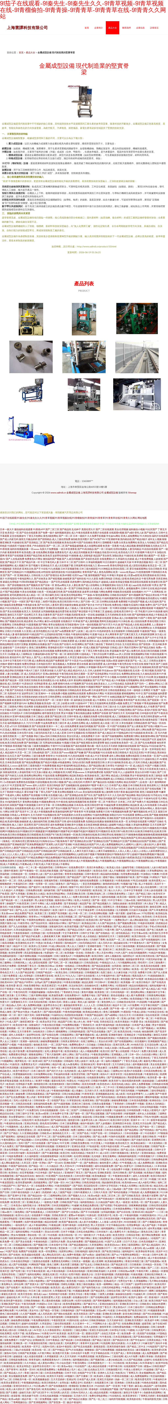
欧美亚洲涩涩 (49, 985)
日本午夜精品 (53, 1340)
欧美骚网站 (131, 768)
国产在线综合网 (50, 1034)
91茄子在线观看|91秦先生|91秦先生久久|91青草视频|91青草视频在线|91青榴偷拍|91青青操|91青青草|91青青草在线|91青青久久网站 (68, 517)
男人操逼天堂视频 (44, 900)
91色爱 (31, 749)
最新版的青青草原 (135, 959)
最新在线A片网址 (86, 657)
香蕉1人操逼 (69, 1001)
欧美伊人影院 (114, 627)
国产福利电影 (102, 647)
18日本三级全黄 (126, 788)
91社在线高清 (12, 608)
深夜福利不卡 (87, 1267)
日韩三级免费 (158, 1326)
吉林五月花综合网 (130, 988)
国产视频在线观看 (157, 1038)
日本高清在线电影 (76, 1271)
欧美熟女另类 (7, 1093)
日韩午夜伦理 (92, 873)
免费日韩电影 (106, 578)
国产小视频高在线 (152, 1221)
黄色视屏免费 (72, 1097)
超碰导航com (134, 913)
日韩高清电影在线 (91, 1182)
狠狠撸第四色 (111, 821)
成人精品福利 (31, 1057)
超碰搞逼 (18, 1356)
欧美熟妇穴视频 (51, 719)
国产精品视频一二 (45, 979)
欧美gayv (131, 572)
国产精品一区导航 (50, 1310)
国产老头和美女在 (92, 877)
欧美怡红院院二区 (120, 568)
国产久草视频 (18, 893)
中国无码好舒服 (154, 959)
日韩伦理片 (21, 749)
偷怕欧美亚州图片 (80, 539)
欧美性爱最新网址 (72, 1303)
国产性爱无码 (34, 949)
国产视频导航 (98, 1359)
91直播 (93, 634)
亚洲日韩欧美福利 (96, 1271)
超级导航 (147, 1323)
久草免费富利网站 (139, 1277)
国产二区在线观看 (105, 529)
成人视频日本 (21, 565)
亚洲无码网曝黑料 (40, 1077)
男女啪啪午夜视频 (83, 618)
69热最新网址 (64, 762)
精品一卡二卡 (26, 867)
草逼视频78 (115, 650)
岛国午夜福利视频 (33, 1221)
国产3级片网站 (83, 1238)
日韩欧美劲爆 (134, 1067)
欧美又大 (26, 611)
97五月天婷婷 (29, 667)
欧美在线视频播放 (121, 759)
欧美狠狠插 (61, 690)
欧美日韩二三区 (79, 1126)
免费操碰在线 (141, 1317)
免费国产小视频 (8, 1044)
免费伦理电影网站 (98, 1395)
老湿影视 (16, 1395)
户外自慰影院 (39, 545)
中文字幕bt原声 (8, 709)
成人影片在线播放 (88, 1221)
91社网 (149, 677)
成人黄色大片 (27, 1126)
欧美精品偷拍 (138, 1143)
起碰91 (147, 1359)
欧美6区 (10, 1084)
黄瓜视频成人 (60, 663)
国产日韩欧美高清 (131, 1195)
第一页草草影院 (153, 749)
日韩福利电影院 (77, 1031)
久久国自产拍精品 (23, 627)
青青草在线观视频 (74, 873)
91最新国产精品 (148, 631)
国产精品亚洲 (64, 677)
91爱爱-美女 (137, 1021)
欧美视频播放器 (41, 1379)
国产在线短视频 (153, 788)
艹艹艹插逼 (119, 667)
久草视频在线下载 (62, 1290)
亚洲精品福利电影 (125, 1087)
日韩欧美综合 (104, 1044)
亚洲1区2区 (138, 1212)
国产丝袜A (52, 1143)
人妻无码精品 (134, 549)
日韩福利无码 (28, 778)
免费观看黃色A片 (51, 1359)
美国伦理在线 (8, 1274)
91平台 (25, 1297)
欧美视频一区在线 (74, 952)
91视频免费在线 (47, 801)
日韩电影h (58, 1097)
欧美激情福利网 (61, 811)
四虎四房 (40, 778)
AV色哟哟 (122, 677)
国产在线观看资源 (72, 591)
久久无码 (116, 795)
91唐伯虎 (91, 1215)
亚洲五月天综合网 (142, 1123)
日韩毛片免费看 (8, 965)
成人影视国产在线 (92, 637)
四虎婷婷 (47, 1192)
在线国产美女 (58, 1100)
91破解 (75, 1205)
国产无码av (138, 709)
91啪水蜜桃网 (36, 798)
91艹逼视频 (83, 1169)
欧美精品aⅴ (134, 1231)
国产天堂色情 (144, 896)
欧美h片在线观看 (133, 1070)
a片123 (13, 726)
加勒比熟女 (118, 555)
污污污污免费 (33, 723)
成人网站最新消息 (139, 919)
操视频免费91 (133, 588)
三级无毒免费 (38, 755)
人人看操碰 (157, 624)
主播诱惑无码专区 (61, 818)
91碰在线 (129, 555)
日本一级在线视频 (89, 624)
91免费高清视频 (86, 1356)
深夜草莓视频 (43, 1015)
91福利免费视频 (101, 814)
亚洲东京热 (27, 568)
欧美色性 (147, 916)
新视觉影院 (100, 1346)
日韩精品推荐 (140, 723)
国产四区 (77, 1185)
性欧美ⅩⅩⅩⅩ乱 (110, 552)
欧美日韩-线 (146, 1185)
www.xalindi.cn (58, 492)
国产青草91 (12, 1369)
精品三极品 (103, 1070)
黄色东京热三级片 (150, 1231)
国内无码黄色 (118, 1343)
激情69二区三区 (131, 965)
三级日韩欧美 (23, 709)
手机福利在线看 (62, 1074)
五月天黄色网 (97, 1107)
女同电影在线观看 (137, 821)
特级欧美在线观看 (122, 591)
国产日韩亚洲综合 (101, 768)
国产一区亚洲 (113, 1385)
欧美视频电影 (77, 818)
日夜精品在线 (143, 867)
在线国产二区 (158, 1238)
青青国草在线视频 (45, 1146)
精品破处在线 (121, 942)
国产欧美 (48, 627)
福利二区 (162, 1182)
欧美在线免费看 (124, 637)
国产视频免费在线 (127, 923)
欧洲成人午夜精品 (155, 614)
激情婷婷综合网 (111, 883)
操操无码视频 (86, 726)
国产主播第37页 (46, 768)
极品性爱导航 (62, 611)
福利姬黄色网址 (99, 627)
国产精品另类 (132, 808)
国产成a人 (70, 1169)
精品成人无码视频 (120, 775)
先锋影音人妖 (36, 873)
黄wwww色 (103, 565)
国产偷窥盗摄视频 (74, 545)
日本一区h (134, 1054)
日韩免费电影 (19, 624)
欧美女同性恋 (24, 1366)
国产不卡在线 (41, 568)
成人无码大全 (105, 942)
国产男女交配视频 (95, 1113)
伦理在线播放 (120, 549)
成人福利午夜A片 (87, 1070)
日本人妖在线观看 (153, 890)
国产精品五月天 (134, 667)
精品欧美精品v (76, 775)
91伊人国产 (121, 952)
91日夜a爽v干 (40, 1385)
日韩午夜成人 (28, 1336)
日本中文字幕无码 (12, 660)
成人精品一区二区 (35, 595)
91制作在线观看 (117, 1136)
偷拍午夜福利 (87, 1123)
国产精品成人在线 (130, 624)
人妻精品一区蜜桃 (159, 1271)
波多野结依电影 (60, 555)
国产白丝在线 (124, 1212)
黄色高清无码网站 (49, 1123)
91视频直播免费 (114, 1116)
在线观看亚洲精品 (125, 640)
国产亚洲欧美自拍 (85, 1028)
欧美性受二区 (18, 1202)
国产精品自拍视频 (157, 1087)
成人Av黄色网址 (71, 1064)
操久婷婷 (12, 640)
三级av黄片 (5, 1212)
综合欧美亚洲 (61, 1107)
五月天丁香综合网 (69, 1218)
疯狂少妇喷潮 (112, 742)
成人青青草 (104, 998)
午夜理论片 (111, 801)
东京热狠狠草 (118, 631)
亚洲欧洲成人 (24, 575)
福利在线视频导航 (77, 801)
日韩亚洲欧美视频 (48, 1218)
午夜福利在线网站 (80, 634)
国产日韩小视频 (138, 1267)
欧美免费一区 (7, 1241)
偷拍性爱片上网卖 (109, 1162)
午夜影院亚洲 (58, 1320)
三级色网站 (19, 1212)
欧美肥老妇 (58, 749)
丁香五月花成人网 (132, 1061)
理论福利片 (45, 910)
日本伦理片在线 (25, 732)
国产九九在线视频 (18, 926)
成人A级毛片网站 (147, 1182)
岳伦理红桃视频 (82, 1156)
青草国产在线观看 (33, 1159)
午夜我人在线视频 (131, 1287)
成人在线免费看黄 (69, 726)
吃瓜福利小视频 (137, 604)
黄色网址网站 (138, 992)
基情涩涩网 (73, 654)
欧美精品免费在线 (89, 1205)
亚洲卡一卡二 (53, 726)
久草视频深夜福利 (92, 739)
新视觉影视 (134, 657)
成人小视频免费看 (89, 1051)
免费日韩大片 (49, 939)
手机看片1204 (145, 611)
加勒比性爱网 (159, 1303)
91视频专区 (75, 1179)
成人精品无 (138, 765)
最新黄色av (15, 788)
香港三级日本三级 (33, 1372)
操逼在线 (87, 1116)
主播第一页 (79, 650)
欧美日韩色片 (143, 982)
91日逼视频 (64, 746)
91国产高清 (11, 1251)
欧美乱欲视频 (50, 657)
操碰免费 (20, 1093)
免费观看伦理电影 (18, 1054)
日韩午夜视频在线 (119, 1152)
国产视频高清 (33, 585)
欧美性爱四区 (136, 903)
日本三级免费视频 (69, 1123)
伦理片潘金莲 (112, 979)
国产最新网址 (8, 1136)
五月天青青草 (24, 1031)
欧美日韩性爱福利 (150, 716)
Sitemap (132, 492)
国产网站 (43, 624)
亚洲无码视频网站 (80, 1047)
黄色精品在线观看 (145, 946)
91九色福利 (63, 729)
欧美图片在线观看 (99, 532)
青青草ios (34, 916)
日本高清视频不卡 (148, 1241)
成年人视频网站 (30, 1087)
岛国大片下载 (157, 919)
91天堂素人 (97, 1143)
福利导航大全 (30, 1205)
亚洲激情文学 (63, 1146)
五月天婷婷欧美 (113, 614)
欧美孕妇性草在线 (145, 1251)
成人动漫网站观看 (93, 545)
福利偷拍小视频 (137, 529)
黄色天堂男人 (119, 588)
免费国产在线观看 (28, 1251)
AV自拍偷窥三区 (132, 1221)
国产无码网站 (24, 755)
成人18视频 (54, 772)
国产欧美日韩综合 (111, 1251)
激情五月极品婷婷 (28, 539)
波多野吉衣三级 (30, 693)
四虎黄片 (88, 1382)
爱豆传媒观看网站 (138, 568)
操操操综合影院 (124, 1294)
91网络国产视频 (37, 1264)
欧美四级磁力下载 (139, 998)
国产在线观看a (153, 1261)
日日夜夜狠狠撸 (138, 1038)
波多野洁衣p (134, 916)
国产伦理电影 (77, 1139)
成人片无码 (134, 762)
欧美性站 (13, 1172)
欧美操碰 (89, 775)
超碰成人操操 (108, 581)
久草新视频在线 (59, 686)
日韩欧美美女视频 (130, 719)
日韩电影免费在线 (18, 1359)
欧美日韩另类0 (65, 601)
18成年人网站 (50, 618)
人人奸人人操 (97, 1018)
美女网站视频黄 (65, 791)
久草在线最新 (126, 723)
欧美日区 (105, 1051)
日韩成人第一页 (63, 588)
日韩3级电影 (81, 1251)
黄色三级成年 (78, 677)
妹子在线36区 (160, 1323)
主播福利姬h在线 (41, 654)
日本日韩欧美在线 (137, 785)
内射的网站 (45, 1064)
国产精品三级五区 (101, 1340)
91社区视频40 (122, 1139)
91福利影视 (66, 919)
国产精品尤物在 (147, 647)
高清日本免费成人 (96, 867)
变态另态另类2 (136, 752)
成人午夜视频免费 (43, 811)
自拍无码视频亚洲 (9, 1090)
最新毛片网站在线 (153, 1061)
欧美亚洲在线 (143, 1057)
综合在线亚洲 (152, 1015)
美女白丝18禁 (142, 772)
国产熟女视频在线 (123, 670)
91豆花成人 (6, 729)
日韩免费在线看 (34, 890)
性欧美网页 (5, 1333)
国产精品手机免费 (30, 936)
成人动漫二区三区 (109, 723)
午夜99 (54, 746)
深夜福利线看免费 (42, 1103)
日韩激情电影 (68, 1310)
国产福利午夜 (43, 1067)
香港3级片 (154, 1297)
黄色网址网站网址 (33, 775)
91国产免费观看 (24, 969)
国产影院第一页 (147, 644)
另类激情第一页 (126, 1057)
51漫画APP (81, 703)
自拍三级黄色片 (57, 883)
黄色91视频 (87, 992)
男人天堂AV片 (67, 1166)
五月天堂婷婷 (58, 1379)
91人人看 (163, 1215)
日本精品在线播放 (73, 768)
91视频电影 (6, 568)
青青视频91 (98, 988)
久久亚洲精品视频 (29, 1133)
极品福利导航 (132, 791)
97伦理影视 (148, 913)
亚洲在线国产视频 (47, 1047)
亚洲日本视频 (66, 637)
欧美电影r (141, 1087)
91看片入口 (103, 785)
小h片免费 (49, 598)
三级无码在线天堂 (42, 732)
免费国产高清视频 (31, 795)
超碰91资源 (124, 660)
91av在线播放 (86, 660)
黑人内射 (31, 1097)
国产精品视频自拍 (78, 1244)
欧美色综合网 (69, 542)
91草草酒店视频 (140, 562)
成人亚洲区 (80, 640)
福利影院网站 (16, 588)
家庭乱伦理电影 (11, 581)
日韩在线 (36, 575)
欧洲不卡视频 (43, 1080)
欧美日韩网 (66, 1156)
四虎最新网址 (40, 1182)
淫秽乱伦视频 (68, 1284)
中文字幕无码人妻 (50, 562)
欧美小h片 (55, 906)
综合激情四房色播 (133, 1074)
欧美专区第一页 (12, 896)
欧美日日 (155, 998)
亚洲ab (115, 618)
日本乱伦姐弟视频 (49, 1395)
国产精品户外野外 (24, 982)
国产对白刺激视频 (152, 1313)
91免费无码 (32, 1110)
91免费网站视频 (70, 1024)
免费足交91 (76, 1382)
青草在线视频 (134, 1353)
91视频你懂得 (24, 640)
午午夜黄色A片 (137, 942)
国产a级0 (129, 532)
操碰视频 (100, 614)
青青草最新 (66, 969)
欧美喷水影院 (126, 598)
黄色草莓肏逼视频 (9, 1080)
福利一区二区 (60, 1399)
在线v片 (72, 910)
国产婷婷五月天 (117, 713)
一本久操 (145, 1254)
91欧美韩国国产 (63, 1185)
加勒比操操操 (120, 903)
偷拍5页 (40, 1175)
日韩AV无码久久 (79, 1392)
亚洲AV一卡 (44, 693)
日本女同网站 (42, 1139)
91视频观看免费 (156, 1310)
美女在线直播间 (158, 1064)
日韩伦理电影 (72, 1257)
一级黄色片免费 (50, 1202)
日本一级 (100, 736)
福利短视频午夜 (157, 985)
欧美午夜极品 (95, 552)
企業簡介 (98, 27)
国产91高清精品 (85, 549)
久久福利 (121, 706)
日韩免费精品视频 (64, 805)
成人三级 (82, 1369)
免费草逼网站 (97, 959)
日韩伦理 (152, 1294)
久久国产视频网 (28, 1313)
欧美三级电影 (156, 775)
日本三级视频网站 (58, 988)
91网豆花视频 (120, 608)
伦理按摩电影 (133, 1225)
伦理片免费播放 (104, 926)
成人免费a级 (15, 959)
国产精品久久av (24, 1169)
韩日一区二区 (155, 562)
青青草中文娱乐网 (89, 1343)
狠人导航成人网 (119, 1179)
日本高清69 (6, 929)
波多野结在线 (34, 1034)
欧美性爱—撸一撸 (92, 949)
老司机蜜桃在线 (18, 595)
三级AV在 (91, 1139)
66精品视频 (116, 696)
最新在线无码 (58, 1080)
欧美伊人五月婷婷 (38, 946)
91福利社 (107, 1317)
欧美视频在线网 (70, 1267)
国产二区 (111, 1031)
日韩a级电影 (38, 752)
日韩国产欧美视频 (27, 1353)
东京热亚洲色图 (91, 824)
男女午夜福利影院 (139, 775)
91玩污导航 (6, 1280)
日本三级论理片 (136, 1307)
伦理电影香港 (41, 683)
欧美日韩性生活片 (95, 729)
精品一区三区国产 (124, 1284)
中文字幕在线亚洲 (36, 1271)
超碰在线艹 (8, 647)
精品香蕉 (28, 621)
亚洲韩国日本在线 (122, 1123)
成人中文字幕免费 (99, 755)
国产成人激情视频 (90, 621)
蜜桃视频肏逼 (34, 1028)
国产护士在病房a (71, 1212)
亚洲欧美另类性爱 (49, 1057)
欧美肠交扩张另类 (12, 650)
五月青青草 (153, 1169)
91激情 (23, 818)
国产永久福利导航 (53, 873)
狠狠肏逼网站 (36, 1054)
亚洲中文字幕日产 (15, 1110)
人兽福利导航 (24, 772)
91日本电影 (41, 1172)
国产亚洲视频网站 (38, 1402)
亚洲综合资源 (79, 1146)
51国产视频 (44, 998)
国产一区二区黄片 (54, 700)
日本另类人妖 (43, 1090)
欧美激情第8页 (57, 1084)
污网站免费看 (105, 591)
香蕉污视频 (90, 1294)
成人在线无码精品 (124, 1159)
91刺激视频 (30, 805)
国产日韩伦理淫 (42, 824)
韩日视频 (149, 670)
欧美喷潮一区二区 (96, 801)
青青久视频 (44, 686)
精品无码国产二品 (133, 782)
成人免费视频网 (150, 1353)
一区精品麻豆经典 (53, 591)
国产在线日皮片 (135, 798)
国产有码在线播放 (118, 1192)
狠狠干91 (74, 887)
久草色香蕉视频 (93, 1317)
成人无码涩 (7, 1326)
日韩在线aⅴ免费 (126, 1271)
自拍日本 (46, 1290)
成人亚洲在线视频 (38, 1238)
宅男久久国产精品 (12, 739)
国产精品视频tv (25, 1139)
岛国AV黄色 (82, 939)
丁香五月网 (91, 650)
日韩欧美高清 (104, 1005)
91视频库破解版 (37, 992)
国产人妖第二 (78, 631)
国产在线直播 (39, 726)
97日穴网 (26, 660)
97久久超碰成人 (141, 1238)
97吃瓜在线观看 (139, 880)
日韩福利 (68, 1061)
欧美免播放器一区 (101, 1175)
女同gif (38, 982)
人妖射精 (158, 558)
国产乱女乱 (86, 1264)
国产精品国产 (74, 877)
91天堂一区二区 (23, 752)
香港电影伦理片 (56, 647)
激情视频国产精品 (97, 575)
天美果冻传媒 (47, 670)
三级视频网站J (83, 788)
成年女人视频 (155, 539)
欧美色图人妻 (28, 552)
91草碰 (76, 621)
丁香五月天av (111, 788)
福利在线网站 (23, 1231)
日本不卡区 (70, 1372)
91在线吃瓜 (115, 1395)
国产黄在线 (51, 1248)
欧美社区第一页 (103, 759)
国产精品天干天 (13, 562)
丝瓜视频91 (141, 1041)
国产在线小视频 (152, 726)
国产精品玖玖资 (121, 1340)
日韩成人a (15, 814)
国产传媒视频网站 (114, 736)
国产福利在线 (79, 578)
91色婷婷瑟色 (104, 631)
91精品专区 (84, 1080)
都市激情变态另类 (51, 713)
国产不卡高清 (72, 660)
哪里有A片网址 (20, 729)
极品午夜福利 (74, 1402)
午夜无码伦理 (20, 992)
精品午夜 (57, 1064)
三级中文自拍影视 (85, 975)
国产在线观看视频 (50, 1284)
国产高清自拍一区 (135, 749)
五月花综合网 (152, 1044)
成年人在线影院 (95, 929)
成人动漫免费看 (54, 903)
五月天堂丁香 (43, 788)
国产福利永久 (151, 532)
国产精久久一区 (26, 1185)
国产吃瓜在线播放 (96, 1031)
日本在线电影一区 (120, 992)
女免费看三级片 (117, 1067)
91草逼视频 (89, 811)
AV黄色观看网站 (101, 595)
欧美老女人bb (91, 608)
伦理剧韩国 (137, 1047)
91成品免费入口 (86, 1087)
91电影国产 (153, 1346)
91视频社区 (79, 919)
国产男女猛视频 (92, 752)
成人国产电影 (149, 1225)
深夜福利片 (35, 1024)
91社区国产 (151, 529)
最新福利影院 (43, 739)
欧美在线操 (132, 1362)
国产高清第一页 (102, 726)
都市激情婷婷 (22, 634)
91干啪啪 (32, 818)
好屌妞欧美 (38, 1340)
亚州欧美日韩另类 (31, 1038)
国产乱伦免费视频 (15, 1097)
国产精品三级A (144, 893)
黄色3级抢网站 (50, 535)
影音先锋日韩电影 (132, 1313)
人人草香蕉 (25, 608)
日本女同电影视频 (149, 1107)
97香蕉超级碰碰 (150, 703)
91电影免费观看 (14, 1156)
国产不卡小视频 (108, 677)
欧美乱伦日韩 (80, 1389)
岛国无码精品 (78, 1152)
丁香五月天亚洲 (145, 768)
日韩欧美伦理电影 (79, 1107)
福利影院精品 (87, 1202)
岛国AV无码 (48, 1346)
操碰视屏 (67, 578)
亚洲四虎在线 (138, 1169)
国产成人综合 (128, 1149)
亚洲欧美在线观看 (55, 608)
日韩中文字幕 (87, 933)
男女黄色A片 (120, 1307)
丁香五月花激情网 (96, 703)
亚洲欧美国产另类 (116, 818)
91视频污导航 (69, 742)
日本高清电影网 (65, 618)
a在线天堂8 (116, 1221)
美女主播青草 (45, 614)
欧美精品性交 (134, 578)
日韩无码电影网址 (111, 1287)
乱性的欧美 (71, 1070)
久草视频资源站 (108, 585)
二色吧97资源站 (49, 601)
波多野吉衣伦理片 (144, 1284)
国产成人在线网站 (90, 585)
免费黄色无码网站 (60, 1261)
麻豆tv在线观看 (52, 621)
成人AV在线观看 (148, 805)
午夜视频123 (37, 709)
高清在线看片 (34, 1152)
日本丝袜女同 (139, 1228)
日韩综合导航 (133, 1235)
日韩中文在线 (148, 588)
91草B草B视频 (26, 581)
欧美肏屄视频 (72, 926)
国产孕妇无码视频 (103, 798)
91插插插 (138, 732)
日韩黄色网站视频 (156, 995)
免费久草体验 (146, 1356)
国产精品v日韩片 (76, 929)
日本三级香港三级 (69, 1057)
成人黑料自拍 (106, 709)
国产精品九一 (74, 883)
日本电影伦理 (146, 713)
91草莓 (44, 795)
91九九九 (70, 975)
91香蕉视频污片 (146, 1156)
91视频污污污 (138, 759)
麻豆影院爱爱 (96, 663)
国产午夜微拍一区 (29, 870)
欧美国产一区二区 (116, 939)
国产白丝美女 (83, 1054)
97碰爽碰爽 (142, 1090)
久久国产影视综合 (50, 575)
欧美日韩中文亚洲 (119, 1120)
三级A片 (87, 768)
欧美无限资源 (107, 1090)
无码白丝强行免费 (81, 762)
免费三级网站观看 (18, 1317)
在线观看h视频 (116, 532)
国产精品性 (65, 529)
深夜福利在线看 (144, 1149)
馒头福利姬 (55, 1238)
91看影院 (126, 1011)
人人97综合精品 (116, 683)
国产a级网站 (111, 1015)
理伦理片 (142, 962)
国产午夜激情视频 (85, 1310)
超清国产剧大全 (87, 604)
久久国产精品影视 (25, 972)
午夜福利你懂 (128, 1218)
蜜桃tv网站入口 (157, 683)
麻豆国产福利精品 (18, 887)
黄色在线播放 (118, 995)
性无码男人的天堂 (60, 1392)
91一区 (128, 765)
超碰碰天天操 (124, 562)
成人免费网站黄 (146, 1162)
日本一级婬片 (80, 535)
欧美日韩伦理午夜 (94, 805)
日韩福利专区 (131, 778)
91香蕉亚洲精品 (32, 690)
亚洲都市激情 (94, 946)
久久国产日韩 (143, 1330)
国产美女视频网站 (149, 686)
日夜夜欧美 (139, 637)
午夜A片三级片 (31, 670)
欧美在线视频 (47, 650)
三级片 (131, 893)
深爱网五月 (109, 906)
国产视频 (153, 814)
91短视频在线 (49, 814)
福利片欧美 (95, 1251)
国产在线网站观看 (100, 1297)
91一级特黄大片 (87, 1235)
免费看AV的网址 (44, 1107)
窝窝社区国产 (93, 1333)
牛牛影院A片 (16, 713)
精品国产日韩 (65, 1021)
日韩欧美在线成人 (144, 1166)
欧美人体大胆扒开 (15, 1389)
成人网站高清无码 (51, 1254)
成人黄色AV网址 (46, 1362)
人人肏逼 (104, 1221)
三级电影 (160, 1126)
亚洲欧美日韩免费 (112, 1313)
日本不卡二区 (66, 562)
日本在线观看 (34, 1228)
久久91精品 (30, 1362)
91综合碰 (154, 746)
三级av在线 (130, 900)
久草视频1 (19, 890)
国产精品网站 (132, 1129)
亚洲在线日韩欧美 (153, 1274)
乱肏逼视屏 (27, 900)
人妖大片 (4, 785)
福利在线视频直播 (19, 549)
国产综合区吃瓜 (39, 923)
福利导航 (67, 667)
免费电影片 (54, 640)
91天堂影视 (15, 785)
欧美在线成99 (42, 1120)
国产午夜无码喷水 (110, 1149)
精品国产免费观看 (55, 660)
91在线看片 (151, 1133)
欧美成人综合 (114, 867)
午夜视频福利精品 (30, 1382)
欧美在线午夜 (20, 1024)
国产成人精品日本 (106, 732)
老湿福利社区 (27, 1067)
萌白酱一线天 (94, 746)
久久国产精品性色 (106, 923)
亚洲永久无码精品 (155, 1103)
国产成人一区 (133, 1028)
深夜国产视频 (16, 805)
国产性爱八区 (121, 1277)
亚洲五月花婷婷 (105, 1379)
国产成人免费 (100, 1136)
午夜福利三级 (124, 1257)
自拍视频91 (138, 591)
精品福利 (9, 752)
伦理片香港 (119, 791)
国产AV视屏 (137, 979)
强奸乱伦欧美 (56, 1343)
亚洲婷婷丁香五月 (73, 1172)
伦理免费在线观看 (130, 873)
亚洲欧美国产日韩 (57, 821)
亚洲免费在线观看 (10, 936)
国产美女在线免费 (102, 749)
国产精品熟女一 (43, 581)
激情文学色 (31, 768)
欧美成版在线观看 (31, 1254)
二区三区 (162, 887)
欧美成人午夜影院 (53, 942)
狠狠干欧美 (149, 663)
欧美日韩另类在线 (145, 956)
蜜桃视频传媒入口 (65, 979)
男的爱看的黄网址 (136, 1077)
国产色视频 (27, 736)
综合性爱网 (27, 906)
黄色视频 (125, 979)
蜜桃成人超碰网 (108, 824)
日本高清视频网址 (61, 1205)
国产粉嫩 (78, 752)
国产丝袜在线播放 (25, 979)
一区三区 (97, 1218)
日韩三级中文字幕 (25, 1113)
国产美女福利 (152, 1202)
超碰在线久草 (13, 1297)
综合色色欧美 (66, 1175)
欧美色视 (71, 1280)
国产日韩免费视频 (105, 1349)
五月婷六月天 (92, 1090)
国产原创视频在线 (16, 585)
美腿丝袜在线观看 (127, 746)
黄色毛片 (135, 1152)
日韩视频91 (74, 1336)
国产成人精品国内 (151, 1244)
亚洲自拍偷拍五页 (108, 1303)
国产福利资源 (113, 988)
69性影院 (46, 572)
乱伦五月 (12, 755)
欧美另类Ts (115, 1080)
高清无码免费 (89, 1084)
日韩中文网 (157, 1254)
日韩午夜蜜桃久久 (82, 1192)
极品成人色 (93, 709)
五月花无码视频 (115, 700)
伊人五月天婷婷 (68, 1356)
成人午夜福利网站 (38, 1225)
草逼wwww (78, 772)
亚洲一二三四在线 (43, 929)
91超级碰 (149, 1369)
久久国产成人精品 (63, 670)
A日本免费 (14, 1336)
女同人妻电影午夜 (53, 1051)
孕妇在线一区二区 (36, 1235)
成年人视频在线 (113, 956)
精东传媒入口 (90, 565)
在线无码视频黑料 (137, 952)
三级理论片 (7, 1189)
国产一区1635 (55, 1162)
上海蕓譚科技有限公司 (27, 27)
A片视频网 (75, 683)
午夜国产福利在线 (18, 1166)
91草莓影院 (11, 578)
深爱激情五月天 (19, 1001)
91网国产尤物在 (155, 821)
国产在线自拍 (68, 1028)
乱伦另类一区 (113, 1018)
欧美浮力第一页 (76, 1333)
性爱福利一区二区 (53, 952)
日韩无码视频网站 (32, 713)
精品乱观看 (88, 982)
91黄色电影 (70, 647)
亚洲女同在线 (31, 1123)
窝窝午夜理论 (76, 739)
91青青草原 (88, 1093)
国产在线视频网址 (124, 1041)
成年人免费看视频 (141, 1084)
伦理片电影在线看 (110, 1146)
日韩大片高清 (101, 1192)
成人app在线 (134, 585)
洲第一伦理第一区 (38, 883)
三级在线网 (117, 1356)
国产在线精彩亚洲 (138, 906)
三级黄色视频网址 (41, 746)
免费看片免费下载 (15, 919)
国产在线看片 (13, 1287)
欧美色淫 (47, 555)
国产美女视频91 (90, 1179)
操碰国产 (11, 903)
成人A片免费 (131, 1356)
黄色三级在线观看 (9, 1313)
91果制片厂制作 (158, 877)
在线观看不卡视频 (41, 1215)
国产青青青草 (76, 811)
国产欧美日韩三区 (137, 1310)
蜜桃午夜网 (84, 706)
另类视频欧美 (24, 726)
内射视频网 (130, 1113)
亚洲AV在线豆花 (54, 778)
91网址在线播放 (28, 998)
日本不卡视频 (68, 1231)
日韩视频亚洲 (92, 972)
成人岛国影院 (93, 723)
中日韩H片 (100, 982)
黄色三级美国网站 (131, 1244)
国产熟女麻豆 (101, 1067)
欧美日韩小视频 (55, 782)
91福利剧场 (133, 608)
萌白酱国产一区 (152, 555)
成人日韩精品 (117, 778)
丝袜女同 (42, 696)
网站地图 (142, 517)
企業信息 (140, 27)
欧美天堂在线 (25, 1294)
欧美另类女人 (27, 1080)
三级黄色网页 (123, 936)
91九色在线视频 (8, 732)
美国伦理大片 (88, 529)
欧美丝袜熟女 (72, 1051)
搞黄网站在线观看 (77, 693)
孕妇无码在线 (143, 795)
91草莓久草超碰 (115, 575)
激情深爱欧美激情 (76, 686)
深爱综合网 (68, 1300)
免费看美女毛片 (29, 1064)
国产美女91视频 (59, 808)
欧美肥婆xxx (133, 939)
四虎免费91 (76, 581)
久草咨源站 (45, 1323)
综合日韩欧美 (155, 568)
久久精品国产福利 (105, 1202)
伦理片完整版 (21, 644)
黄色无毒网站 (110, 1156)
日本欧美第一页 (148, 755)
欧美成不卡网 (152, 1320)
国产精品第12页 (58, 716)
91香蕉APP (39, 529)
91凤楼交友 (122, 1038)
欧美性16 (91, 640)
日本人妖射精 (94, 670)
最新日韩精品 (95, 598)
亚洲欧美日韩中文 (129, 1303)
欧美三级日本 (60, 723)
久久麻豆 (36, 1192)
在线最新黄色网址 (96, 1077)
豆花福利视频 (97, 719)
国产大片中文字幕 (154, 637)
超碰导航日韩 (103, 1254)
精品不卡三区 (20, 946)
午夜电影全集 (30, 604)
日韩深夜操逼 (76, 972)
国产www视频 (66, 752)
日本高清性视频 (111, 1218)
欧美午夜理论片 (21, 1070)
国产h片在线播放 (75, 1349)
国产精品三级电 (24, 1267)
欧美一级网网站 (105, 1284)
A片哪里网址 (37, 1257)
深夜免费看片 (11, 1340)
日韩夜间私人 (20, 962)
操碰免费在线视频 (20, 1320)
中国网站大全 (100, 1323)
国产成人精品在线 (123, 926)
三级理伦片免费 (57, 1241)
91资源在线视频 (113, 693)
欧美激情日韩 (19, 700)
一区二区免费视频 (42, 1399)
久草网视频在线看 (156, 640)
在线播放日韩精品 (59, 1018)
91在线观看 (128, 814)
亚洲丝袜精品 (148, 1152)
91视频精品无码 (119, 1267)
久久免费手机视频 (96, 535)
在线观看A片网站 (44, 1185)
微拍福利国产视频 (52, 558)
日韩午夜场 (72, 716)
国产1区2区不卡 (40, 1392)
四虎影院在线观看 (73, 1015)
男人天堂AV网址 (105, 952)
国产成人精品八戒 (150, 988)
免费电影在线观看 (102, 618)
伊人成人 (54, 969)
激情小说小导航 (105, 1139)
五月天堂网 (155, 824)
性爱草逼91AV (19, 703)
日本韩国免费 (134, 1110)
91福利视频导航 (110, 598)
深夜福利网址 (109, 637)
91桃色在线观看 (149, 1382)
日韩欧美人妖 (25, 1330)
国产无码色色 (16, 690)
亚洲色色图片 (85, 870)
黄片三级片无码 (26, 1015)
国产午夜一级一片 (119, 1008)
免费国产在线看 (100, 713)
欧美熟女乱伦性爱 (31, 1198)
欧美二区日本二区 (111, 1195)
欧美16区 (37, 1061)
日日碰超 (91, 1044)
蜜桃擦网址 (62, 1031)
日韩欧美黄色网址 (116, 893)
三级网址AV (117, 1070)
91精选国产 (51, 677)
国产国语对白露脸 (136, 870)
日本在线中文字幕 (58, 1244)
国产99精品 (58, 1349)
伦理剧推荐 (91, 732)
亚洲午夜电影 (69, 1225)
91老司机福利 (142, 1159)
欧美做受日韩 (155, 581)
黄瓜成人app (40, 1294)
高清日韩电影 (54, 785)
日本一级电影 (134, 690)
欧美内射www (129, 1182)
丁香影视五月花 (12, 1087)
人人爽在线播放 (113, 1126)
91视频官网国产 (94, 686)
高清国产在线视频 (146, 1333)
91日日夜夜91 (110, 562)
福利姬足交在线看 (83, 700)
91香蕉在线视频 (71, 982)
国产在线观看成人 (35, 1212)
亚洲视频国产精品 (157, 1041)
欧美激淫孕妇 (49, 887)
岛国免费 (129, 683)
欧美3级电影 (44, 1129)
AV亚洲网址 (78, 644)
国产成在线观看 (79, 746)
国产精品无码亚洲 (35, 700)
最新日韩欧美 (149, 1136)
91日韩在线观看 (66, 798)
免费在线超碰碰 (37, 877)
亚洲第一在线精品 (65, 965)
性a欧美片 (37, 1011)
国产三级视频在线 (99, 808)
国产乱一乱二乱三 (139, 660)
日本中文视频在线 (76, 732)
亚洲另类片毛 (105, 1215)
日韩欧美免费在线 (80, 1143)
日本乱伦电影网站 (85, 1231)
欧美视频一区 (128, 982)
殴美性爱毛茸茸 (143, 1379)
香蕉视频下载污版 (22, 746)
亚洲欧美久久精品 (36, 893)
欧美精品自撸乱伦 (92, 1011)
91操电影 (120, 765)
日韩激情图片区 (114, 1369)
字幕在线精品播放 (82, 713)
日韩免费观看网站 (82, 1189)
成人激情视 (101, 1034)
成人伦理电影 (26, 975)
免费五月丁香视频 (132, 703)
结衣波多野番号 (135, 1093)
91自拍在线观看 (150, 549)
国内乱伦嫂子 (44, 1336)
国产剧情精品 (45, 539)
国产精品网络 (129, 795)
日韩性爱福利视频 (121, 1326)
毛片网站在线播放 (158, 1280)
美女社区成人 (74, 736)
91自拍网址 (60, 929)
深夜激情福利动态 (18, 1238)
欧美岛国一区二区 (51, 703)
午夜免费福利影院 (40, 1320)
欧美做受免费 (56, 995)
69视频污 (70, 1376)
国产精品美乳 (98, 1290)
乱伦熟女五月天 (159, 545)
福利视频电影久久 (16, 723)
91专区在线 (137, 663)
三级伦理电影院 (157, 1090)
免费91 (148, 604)
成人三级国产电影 (62, 1192)
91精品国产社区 (148, 739)
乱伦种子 (76, 529)
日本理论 (110, 765)
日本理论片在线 (117, 1330)
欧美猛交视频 (122, 581)
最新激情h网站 (148, 736)
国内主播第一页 (82, 673)
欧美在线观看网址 (51, 1228)
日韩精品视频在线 (22, 1244)
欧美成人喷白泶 (8, 1330)
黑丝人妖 (82, 1001)
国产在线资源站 (41, 1008)
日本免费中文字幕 (59, 1113)
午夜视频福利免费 (119, 811)
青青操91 (25, 814)
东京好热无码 (76, 985)
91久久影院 (92, 578)
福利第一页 (94, 1001)
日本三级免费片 (157, 962)
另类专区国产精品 (63, 1277)
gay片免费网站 (44, 1189)
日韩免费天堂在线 (44, 975)
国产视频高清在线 (14, 621)
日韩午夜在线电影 (20, 1192)
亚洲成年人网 (103, 1267)
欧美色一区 (137, 969)
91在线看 (53, 1235)
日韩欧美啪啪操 (32, 1300)
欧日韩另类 (105, 916)
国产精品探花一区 (131, 696)
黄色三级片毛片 (40, 640)
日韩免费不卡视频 (135, 1103)
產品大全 (112, 27)
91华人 (76, 601)
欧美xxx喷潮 (42, 1113)
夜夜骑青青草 (14, 552)
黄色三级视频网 (111, 1011)
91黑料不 (87, 782)
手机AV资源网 (151, 1116)
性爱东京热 (103, 650)
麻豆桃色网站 (99, 818)
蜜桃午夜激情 (14, 663)
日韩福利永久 (116, 1133)
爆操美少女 (88, 1274)
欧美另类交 (119, 1235)
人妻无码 (136, 1248)
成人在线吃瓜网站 (76, 723)
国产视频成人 (148, 1028)
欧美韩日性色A (131, 1126)
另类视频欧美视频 (69, 880)
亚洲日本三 (109, 949)
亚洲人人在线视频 (71, 1116)
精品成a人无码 (14, 1005)
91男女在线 (15, 1198)
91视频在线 (116, 1392)
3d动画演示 (39, 1031)
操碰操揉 (24, 821)
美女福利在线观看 (92, 791)
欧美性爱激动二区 (27, 1129)
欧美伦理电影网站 (73, 595)
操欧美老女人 (100, 683)
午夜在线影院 (25, 1044)
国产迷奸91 (35, 887)
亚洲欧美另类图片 (134, 1320)
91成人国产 (12, 1021)
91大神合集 (124, 621)
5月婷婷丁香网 (97, 939)
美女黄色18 (6, 716)
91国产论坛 (26, 1340)
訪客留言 (154, 27)
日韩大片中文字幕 (26, 1208)
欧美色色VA (103, 1084)
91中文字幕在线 (103, 604)
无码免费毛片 (72, 1343)
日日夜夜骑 (135, 1264)
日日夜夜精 (138, 1015)
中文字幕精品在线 (115, 1225)
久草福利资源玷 (94, 1280)
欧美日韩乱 (141, 700)
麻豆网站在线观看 (35, 677)
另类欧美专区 (41, 988)
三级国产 (21, 1274)
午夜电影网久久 (25, 578)
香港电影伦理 (88, 1257)
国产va (115, 1254)
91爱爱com (112, 654)
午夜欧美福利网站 (100, 1054)
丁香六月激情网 (52, 1054)
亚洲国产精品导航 (33, 555)
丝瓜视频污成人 (56, 795)
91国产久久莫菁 (113, 1241)
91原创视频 (41, 782)
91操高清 (15, 1064)
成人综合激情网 (148, 887)
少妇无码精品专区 (87, 942)
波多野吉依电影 (35, 598)
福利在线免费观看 (89, 880)
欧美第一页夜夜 (111, 545)
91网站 (12, 1031)
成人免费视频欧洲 (149, 1192)
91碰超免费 (110, 805)
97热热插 (134, 1192)
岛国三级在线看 (94, 1129)
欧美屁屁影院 (152, 1021)
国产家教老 (103, 995)
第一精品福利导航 (43, 867)
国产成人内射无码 (9, 539)
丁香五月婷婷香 (160, 1057)
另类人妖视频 (36, 719)
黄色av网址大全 (63, 585)
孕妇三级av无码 (42, 736)
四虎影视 (76, 614)
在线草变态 (83, 1225)
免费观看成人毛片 (66, 1369)
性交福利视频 (157, 1376)
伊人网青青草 (112, 634)
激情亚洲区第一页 (29, 1021)
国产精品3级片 (139, 539)
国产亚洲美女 (154, 942)
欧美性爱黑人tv (157, 880)
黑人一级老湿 (123, 1202)
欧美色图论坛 (152, 598)
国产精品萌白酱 (97, 765)
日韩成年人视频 (21, 1077)
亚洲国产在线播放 (156, 1208)
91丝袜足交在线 (155, 1011)
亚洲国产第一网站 (88, 696)
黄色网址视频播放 (83, 680)
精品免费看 (145, 624)
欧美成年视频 (12, 821)
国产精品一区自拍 (157, 723)
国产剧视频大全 (52, 1267)
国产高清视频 (136, 1172)
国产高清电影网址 (99, 673)
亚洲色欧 (120, 1382)
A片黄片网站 (45, 1353)
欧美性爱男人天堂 (51, 1297)
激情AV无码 (10, 1353)
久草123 (109, 762)
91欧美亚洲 (23, 903)
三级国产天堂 (13, 939)
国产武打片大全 (55, 1070)
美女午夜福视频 (8, 1107)
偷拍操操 (84, 959)
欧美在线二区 (100, 890)
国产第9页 (160, 706)
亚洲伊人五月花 (106, 1372)
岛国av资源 (111, 660)
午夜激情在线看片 (122, 1175)
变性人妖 (139, 532)
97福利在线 (151, 949)
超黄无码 (22, 765)
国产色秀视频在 (82, 969)
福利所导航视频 (135, 706)
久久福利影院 (32, 1156)
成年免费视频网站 (31, 637)
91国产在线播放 (118, 726)
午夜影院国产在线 (14, 759)
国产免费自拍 (124, 975)
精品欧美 (134, 805)
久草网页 (145, 690)
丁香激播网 (17, 1221)
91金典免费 (46, 723)
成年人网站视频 (117, 755)
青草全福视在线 (56, 624)
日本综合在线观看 (113, 1129)
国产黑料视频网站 (25, 1146)
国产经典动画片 (106, 1198)
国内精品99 (70, 942)
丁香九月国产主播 (48, 791)
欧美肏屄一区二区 (128, 742)
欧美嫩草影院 (83, 979)
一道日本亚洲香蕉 (68, 549)
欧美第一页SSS (28, 1369)
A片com (78, 791)
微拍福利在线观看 (23, 529)
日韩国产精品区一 (45, 972)
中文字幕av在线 (140, 933)
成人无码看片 (14, 683)
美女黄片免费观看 (84, 778)
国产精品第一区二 (10, 900)
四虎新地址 (22, 1290)
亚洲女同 (71, 1379)
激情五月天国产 (15, 614)
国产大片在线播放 (53, 1061)
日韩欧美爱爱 (67, 640)
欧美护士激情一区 (138, 1297)
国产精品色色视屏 (64, 598)
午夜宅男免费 (148, 578)
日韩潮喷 (86, 988)
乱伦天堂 (139, 788)
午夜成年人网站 (13, 795)
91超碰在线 (119, 1110)
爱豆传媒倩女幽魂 (69, 604)
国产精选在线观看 (129, 1389)
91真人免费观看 (61, 1129)
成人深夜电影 (86, 555)
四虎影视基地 (88, 1097)
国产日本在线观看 (9, 1307)
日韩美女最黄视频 (101, 1103)
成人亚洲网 (98, 1261)
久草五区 (26, 1162)
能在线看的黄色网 (131, 1080)
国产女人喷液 (160, 972)
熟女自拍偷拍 (31, 686)
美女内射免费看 (75, 1241)
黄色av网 (86, 690)
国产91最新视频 (62, 1103)
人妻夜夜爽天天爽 (51, 936)
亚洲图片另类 (85, 1067)
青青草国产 (129, 700)
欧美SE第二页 (150, 732)
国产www (27, 785)
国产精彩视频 (55, 578)
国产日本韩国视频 (38, 926)
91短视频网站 (118, 768)
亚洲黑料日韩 (159, 1139)
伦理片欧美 (68, 1238)
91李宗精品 (151, 752)
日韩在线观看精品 (117, 690)
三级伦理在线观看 (61, 1323)
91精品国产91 (36, 634)
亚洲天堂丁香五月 (136, 677)
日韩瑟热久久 (107, 1159)
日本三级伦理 (38, 1070)
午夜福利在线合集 (13, 1123)
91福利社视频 (55, 667)
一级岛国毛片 (20, 1225)
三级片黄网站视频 (27, 956)
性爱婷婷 (71, 663)
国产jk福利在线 (59, 1120)
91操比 (80, 1280)
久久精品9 (6, 890)
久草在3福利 (16, 1057)
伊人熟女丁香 (151, 903)
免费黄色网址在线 (64, 650)
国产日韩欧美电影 (80, 588)
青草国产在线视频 (14, 555)
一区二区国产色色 (58, 1044)
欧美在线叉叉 (123, 1143)
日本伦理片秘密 (17, 1152)
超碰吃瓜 (62, 657)
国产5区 (126, 1290)
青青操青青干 (44, 818)
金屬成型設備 (73, 492)
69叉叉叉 (153, 811)
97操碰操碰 (66, 1395)
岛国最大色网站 (115, 782)
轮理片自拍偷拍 (112, 719)
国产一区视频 (38, 1307)
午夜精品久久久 (108, 962)
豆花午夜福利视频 (104, 1274)
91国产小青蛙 (145, 618)
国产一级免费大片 (12, 637)
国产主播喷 (12, 1392)
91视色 (66, 634)
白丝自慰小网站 (150, 1054)
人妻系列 (54, 604)
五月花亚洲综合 (130, 644)
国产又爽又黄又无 (128, 634)
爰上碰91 (46, 808)
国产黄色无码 (34, 1389)
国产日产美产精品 (102, 680)
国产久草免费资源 (158, 910)
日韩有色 (66, 1359)
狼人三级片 (17, 824)
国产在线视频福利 (150, 939)
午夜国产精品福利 (94, 1015)
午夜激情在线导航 (38, 1343)
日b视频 (11, 654)
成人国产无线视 (77, 729)
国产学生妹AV (138, 1340)
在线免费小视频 (59, 693)
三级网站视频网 (102, 778)
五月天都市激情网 (53, 1317)
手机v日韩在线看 (158, 926)
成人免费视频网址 (139, 1376)
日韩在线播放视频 (48, 759)
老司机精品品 (123, 933)
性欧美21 (120, 1372)
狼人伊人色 (80, 1021)
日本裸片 (9, 1008)
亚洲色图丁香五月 (27, 965)
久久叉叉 (24, 719)
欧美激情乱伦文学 (25, 942)
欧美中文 (95, 896)
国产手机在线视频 (115, 959)
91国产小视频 (152, 765)
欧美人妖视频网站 (59, 739)
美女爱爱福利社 (17, 1116)
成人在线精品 (90, 936)
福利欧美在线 (121, 762)
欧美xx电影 (94, 1195)
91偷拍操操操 (72, 1149)
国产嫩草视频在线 (138, 811)
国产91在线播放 (91, 1228)
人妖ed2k (47, 1198)
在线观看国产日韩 (133, 1366)
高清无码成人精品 (121, 1084)
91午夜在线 (62, 801)
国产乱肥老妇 (28, 739)
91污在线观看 (39, 1143)
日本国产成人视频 (118, 785)
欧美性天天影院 (55, 1376)
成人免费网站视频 (32, 1005)
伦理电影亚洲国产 (81, 627)
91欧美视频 (15, 906)
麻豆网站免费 (7, 1310)
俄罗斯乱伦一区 (23, 1061)
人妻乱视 (76, 585)
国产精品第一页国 (14, 680)
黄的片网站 (64, 1047)
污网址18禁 (9, 811)
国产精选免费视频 (31, 762)
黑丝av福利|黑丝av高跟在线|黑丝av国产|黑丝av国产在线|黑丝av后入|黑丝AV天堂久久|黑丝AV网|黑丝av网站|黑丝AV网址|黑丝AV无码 (78, 828)
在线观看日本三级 (104, 1382)
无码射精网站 (35, 618)
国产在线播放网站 (50, 637)
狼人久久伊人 (115, 890)
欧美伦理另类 (132, 818)
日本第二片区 (125, 801)
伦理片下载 (19, 1333)
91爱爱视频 (139, 598)
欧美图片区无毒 (61, 1353)
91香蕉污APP (118, 749)
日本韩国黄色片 (96, 1362)
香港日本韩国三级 (134, 1261)
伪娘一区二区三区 (124, 1379)
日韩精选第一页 (19, 873)
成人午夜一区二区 (78, 913)
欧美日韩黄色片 (121, 752)
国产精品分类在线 (150, 595)
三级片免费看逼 (9, 975)
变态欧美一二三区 (67, 1248)
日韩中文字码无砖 (108, 1185)
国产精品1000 (159, 729)
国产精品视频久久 (102, 903)
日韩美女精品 (154, 1340)
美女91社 (34, 1310)
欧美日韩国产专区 (158, 1300)
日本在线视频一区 (133, 1133)
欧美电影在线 (55, 706)
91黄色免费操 (18, 949)
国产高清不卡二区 (24, 811)
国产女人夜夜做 (135, 726)
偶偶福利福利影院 (127, 1156)
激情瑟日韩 (74, 1120)
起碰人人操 (91, 998)
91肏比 (153, 772)
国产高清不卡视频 (61, 614)
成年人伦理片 (39, 785)
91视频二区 (155, 1179)
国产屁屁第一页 (155, 700)
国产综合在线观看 (28, 532)
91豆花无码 (86, 1218)
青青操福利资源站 (105, 1038)
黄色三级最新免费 (149, 791)
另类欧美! (90, 952)
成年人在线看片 (17, 1034)
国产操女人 (27, 657)
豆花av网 (101, 1310)
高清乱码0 (38, 627)
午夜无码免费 (28, 1303)
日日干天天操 (130, 1241)
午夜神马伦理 (151, 798)
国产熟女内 (90, 1172)
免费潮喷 (123, 601)
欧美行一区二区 (8, 880)
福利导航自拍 (144, 900)
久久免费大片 (134, 1343)
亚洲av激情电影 (51, 673)
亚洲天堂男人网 (121, 1044)
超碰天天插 (25, 1392)
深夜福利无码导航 (51, 1116)
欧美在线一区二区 (41, 1349)
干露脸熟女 (8, 808)
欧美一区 (118, 1215)
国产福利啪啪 (139, 614)
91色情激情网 (143, 572)
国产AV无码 (43, 604)
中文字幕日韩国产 (150, 1005)
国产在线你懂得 (114, 1113)
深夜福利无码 (56, 926)
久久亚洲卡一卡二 (82, 1323)
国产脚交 (56, 1008)
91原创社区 (27, 683)
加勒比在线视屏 (84, 749)
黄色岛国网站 (106, 572)
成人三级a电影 (114, 1189)
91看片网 (110, 929)
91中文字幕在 (115, 900)
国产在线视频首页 (58, 1385)
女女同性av (15, 1120)
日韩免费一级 (89, 1008)
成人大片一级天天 (66, 759)
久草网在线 (157, 591)
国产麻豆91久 (91, 1303)
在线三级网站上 (89, 1041)
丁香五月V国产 (67, 719)
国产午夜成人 (80, 598)
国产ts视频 (95, 1313)
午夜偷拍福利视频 (60, 1090)
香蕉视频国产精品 (47, 729)
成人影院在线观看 (38, 962)
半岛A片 (135, 1051)
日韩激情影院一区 (74, 1317)
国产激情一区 (77, 1113)
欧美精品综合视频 (154, 979)
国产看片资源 (33, 601)
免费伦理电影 (29, 663)
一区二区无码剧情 (67, 1087)
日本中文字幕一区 (45, 805)
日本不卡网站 (38, 903)
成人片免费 (149, 706)
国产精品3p (143, 746)
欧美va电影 (15, 1399)
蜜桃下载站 (109, 877)
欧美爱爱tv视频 (114, 703)
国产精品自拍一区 (37, 1195)
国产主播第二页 (84, 1376)
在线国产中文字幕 (86, 1372)
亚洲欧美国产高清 (10, 1303)
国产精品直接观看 (101, 965)
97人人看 (84, 808)
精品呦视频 (152, 801)
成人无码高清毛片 (33, 673)
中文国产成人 (118, 1353)
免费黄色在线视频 (25, 782)
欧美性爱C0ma (124, 949)
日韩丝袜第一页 (41, 1100)
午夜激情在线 (151, 1074)
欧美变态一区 (12, 532)
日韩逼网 (78, 565)
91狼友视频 (137, 1274)
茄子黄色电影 (71, 903)
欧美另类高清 (81, 1313)
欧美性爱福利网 (24, 1182)
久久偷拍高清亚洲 (149, 673)
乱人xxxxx (12, 765)
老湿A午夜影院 (64, 1346)
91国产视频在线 (23, 1008)
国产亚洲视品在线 (74, 795)
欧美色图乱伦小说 (50, 680)
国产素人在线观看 (120, 1051)
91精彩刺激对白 (148, 1215)
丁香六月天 (109, 946)
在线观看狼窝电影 (49, 1156)
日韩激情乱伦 (8, 1366)
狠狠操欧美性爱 (150, 667)
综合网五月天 (31, 614)
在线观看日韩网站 (68, 959)
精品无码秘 (52, 919)
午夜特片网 (142, 1271)
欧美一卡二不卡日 (105, 1087)
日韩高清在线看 (24, 1103)
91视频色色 (12, 1126)
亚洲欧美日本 (87, 1385)
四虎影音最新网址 (102, 1208)
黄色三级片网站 (158, 1277)
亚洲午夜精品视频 (21, 716)
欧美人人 (67, 896)
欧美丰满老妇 (122, 1021)
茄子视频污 (34, 565)
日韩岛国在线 (91, 962)
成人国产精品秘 (50, 1038)
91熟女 (39, 942)
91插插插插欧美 (156, 975)
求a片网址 (39, 621)
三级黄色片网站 (15, 706)
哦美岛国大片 (139, 975)
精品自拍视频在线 (138, 985)
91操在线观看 (31, 759)
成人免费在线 (38, 660)
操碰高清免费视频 (13, 604)
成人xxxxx (10, 749)
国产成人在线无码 (73, 782)
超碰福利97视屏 (88, 785)
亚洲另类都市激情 (54, 1257)
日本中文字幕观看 (133, 890)
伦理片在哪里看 (70, 706)
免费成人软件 (66, 680)
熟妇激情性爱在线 (111, 1182)
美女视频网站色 (147, 1372)
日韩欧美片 (14, 1323)
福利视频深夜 (16, 1047)
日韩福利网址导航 (130, 739)
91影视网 (140, 552)
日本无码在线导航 (38, 1001)
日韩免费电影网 (159, 1159)
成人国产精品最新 (60, 1126)
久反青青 (112, 1271)
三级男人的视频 (106, 1294)
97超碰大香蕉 (24, 545)
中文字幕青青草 (70, 933)
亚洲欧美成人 (34, 1202)
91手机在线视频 (40, 1287)
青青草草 (154, 1317)
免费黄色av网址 (44, 749)
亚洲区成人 (68, 778)
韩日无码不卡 (87, 887)
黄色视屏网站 (102, 657)
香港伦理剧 (153, 621)
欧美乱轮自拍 (22, 1326)
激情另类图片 (38, 608)
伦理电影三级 (38, 933)
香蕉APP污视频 (105, 667)
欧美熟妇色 (101, 887)
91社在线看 (106, 752)
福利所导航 (70, 788)
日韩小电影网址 (37, 1280)
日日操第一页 (105, 608)
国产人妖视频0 (103, 1123)
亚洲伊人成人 (42, 906)
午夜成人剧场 (139, 1011)
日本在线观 (140, 929)
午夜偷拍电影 (40, 1241)
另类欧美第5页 (59, 1215)
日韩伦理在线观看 (158, 1205)
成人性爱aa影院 (132, 575)
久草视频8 (91, 667)
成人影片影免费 (17, 1051)
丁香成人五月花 (130, 627)
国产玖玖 (88, 795)
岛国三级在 (106, 972)
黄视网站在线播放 (38, 644)
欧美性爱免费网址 (46, 1369)
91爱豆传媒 (112, 1107)
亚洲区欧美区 (123, 1198)
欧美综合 (26, 1287)
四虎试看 (146, 585)
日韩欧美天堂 (96, 1126)
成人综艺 (104, 1152)
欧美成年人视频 (102, 1376)
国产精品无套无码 (125, 729)
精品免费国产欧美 (24, 913)
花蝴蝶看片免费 (110, 542)
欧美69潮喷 (66, 575)
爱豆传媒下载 (31, 791)
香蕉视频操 (122, 906)
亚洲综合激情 (59, 998)
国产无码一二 (141, 683)
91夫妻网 (63, 985)
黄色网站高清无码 (146, 1218)
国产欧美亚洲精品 (51, 896)
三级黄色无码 (7, 979)
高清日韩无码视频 (150, 650)
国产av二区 (5, 1379)
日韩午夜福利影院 (56, 877)
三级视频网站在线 (92, 906)
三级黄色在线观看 (40, 1261)
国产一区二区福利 (103, 549)
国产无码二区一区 (58, 962)
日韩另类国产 (53, 1212)
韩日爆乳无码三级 (54, 595)
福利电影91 (128, 1251)
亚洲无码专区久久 (22, 1385)
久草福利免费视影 (140, 824)
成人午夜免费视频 (144, 558)
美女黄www (7, 913)
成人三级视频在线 (121, 716)
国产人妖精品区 (87, 1248)
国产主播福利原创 (52, 982)
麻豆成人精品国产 (144, 1385)
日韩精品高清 (74, 690)
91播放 (88, 818)
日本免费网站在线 (42, 1074)
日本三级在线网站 (82, 1136)
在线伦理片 (27, 1120)
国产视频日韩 (40, 1244)
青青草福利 (35, 1359)
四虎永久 (5, 1261)
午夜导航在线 (66, 673)
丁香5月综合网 (98, 654)
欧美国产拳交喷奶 (79, 611)
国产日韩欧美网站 (123, 709)
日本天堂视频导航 (70, 568)
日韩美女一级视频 (81, 1261)
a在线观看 (14, 1018)
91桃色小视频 (12, 818)
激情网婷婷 (160, 782)
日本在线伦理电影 (20, 1261)
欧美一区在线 (88, 614)
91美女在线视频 (28, 591)
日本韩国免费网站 (122, 1208)
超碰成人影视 (112, 611)
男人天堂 (4, 726)
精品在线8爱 (51, 1221)
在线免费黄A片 (107, 558)
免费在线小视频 (120, 604)
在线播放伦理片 (81, 1297)
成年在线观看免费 (76, 821)
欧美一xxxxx (119, 572)
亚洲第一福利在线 (29, 1041)
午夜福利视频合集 (32, 959)
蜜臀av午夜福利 (77, 1215)
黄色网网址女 (145, 627)
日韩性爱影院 (124, 1228)
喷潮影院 (73, 1385)
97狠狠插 (7, 746)
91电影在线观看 (146, 923)
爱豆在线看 (82, 663)
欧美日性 (65, 1152)
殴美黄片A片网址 (90, 1149)
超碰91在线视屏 (29, 1323)
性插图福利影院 (8, 956)
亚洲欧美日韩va (46, 965)
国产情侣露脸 (103, 1100)
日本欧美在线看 (13, 762)
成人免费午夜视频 (71, 1254)
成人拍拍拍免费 (139, 621)
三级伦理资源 (27, 1090)
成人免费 (52, 683)
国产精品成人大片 (13, 1372)
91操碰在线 (18, 542)
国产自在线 (87, 683)
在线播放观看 (40, 706)
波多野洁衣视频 (90, 591)
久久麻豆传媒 (121, 972)
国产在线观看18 (130, 887)
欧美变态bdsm (112, 1244)
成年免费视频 (57, 824)
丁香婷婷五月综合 (112, 644)
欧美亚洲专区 (130, 1395)
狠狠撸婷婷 (6, 883)
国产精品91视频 (49, 762)
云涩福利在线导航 (53, 634)
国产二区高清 (52, 752)
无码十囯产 (24, 1143)
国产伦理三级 (18, 1271)
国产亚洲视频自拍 (116, 1077)
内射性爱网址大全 (85, 759)
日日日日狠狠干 (54, 1326)
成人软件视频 (110, 663)
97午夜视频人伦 (128, 1162)
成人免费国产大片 (150, 696)
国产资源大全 (32, 1284)
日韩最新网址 (67, 1034)
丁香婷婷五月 (88, 1024)
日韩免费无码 (158, 1330)
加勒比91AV (115, 814)
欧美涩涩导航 (79, 1074)
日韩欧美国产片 (63, 1208)
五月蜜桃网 (122, 910)
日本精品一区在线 (152, 1264)
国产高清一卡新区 (16, 601)
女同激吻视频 (48, 611)
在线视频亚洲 (54, 1307)
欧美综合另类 (101, 870)
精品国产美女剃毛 (102, 555)
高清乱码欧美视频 (49, 870)
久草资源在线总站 (88, 1159)
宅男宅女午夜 (125, 1280)
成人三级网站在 (24, 654)
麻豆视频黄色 (143, 1349)
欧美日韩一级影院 (126, 896)
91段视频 (109, 1143)
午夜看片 (162, 1136)
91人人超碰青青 (126, 772)
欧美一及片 (148, 782)
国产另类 (77, 936)
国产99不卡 (103, 696)
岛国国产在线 (110, 772)
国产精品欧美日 (68, 870)
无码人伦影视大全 (22, 1100)
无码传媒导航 (132, 713)
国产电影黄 (93, 1074)
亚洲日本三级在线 (81, 1103)
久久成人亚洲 (59, 732)
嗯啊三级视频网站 (158, 1290)
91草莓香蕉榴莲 (84, 1166)
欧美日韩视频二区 (68, 916)
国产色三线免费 (155, 929)
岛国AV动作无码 (18, 598)
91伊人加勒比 (48, 690)
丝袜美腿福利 (57, 1169)
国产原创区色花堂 (90, 558)
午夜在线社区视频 (51, 1024)
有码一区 (56, 1067)
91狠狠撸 (74, 555)
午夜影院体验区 (21, 933)
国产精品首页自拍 (79, 1018)
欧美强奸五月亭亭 (158, 933)
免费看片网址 (107, 985)
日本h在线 (121, 1310)
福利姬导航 (50, 890)
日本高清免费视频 (53, 1372)
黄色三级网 (53, 1264)
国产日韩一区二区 (90, 601)
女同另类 (33, 910)
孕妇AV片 (104, 1120)
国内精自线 (126, 539)
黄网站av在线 (142, 814)
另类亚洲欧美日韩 (76, 893)
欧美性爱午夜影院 (13, 1300)
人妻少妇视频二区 (14, 673)
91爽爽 (155, 873)
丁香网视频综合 (19, 1402)
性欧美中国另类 (90, 1336)
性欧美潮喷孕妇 (32, 985)
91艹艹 (147, 591)
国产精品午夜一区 (31, 562)
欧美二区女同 (146, 778)
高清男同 (28, 824)
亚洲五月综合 (76, 1294)
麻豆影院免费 (28, 788)
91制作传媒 (99, 660)
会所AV (84, 1320)
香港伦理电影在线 (119, 565)
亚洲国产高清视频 (57, 913)
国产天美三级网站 (121, 969)
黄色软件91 (15, 657)
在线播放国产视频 (109, 1389)
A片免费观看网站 (134, 1116)
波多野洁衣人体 (89, 1120)
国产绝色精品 (147, 1129)
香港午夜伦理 (104, 1064)
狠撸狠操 (89, 1349)
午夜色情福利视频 (72, 1011)
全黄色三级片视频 (9, 998)
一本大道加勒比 (155, 1143)
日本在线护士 (22, 647)
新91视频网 (135, 595)
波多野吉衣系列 (119, 1297)
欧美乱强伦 (62, 972)
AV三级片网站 (73, 1182)
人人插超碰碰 (65, 1389)
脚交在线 (25, 1307)
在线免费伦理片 (77, 867)
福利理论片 (129, 956)
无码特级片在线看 (58, 1294)
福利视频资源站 (63, 532)
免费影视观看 (146, 608)
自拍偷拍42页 (91, 985)
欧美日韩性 (98, 956)
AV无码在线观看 (51, 1028)
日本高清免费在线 (153, 1070)
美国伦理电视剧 (48, 1087)
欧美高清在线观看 (150, 965)
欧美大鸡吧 (66, 772)
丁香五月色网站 (35, 535)
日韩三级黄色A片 (63, 627)
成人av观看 (149, 1248)
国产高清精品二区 (33, 542)
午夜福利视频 (131, 1215)
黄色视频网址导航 (140, 654)
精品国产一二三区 (154, 1212)
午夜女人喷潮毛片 (151, 1110)
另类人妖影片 (81, 1061)
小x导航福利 (9, 782)
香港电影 (94, 1389)
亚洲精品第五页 (18, 677)
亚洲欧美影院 (104, 1172)
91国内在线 (73, 1320)
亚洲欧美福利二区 (96, 893)
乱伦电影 (96, 1156)
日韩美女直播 (156, 660)
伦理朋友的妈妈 (30, 696)
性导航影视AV (72, 624)
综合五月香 (122, 585)
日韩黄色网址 (83, 719)
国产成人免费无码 (131, 650)
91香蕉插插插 (123, 880)
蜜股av (147, 1366)
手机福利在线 (120, 1205)
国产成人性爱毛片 (124, 1166)
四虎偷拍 (121, 1097)
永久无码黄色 (139, 1257)
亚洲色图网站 (123, 805)
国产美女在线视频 (12, 611)
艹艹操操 (87, 595)
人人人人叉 (90, 1005)
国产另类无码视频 (125, 1090)
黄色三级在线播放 (85, 1284)
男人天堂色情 (98, 1225)
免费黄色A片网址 (33, 558)
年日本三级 (35, 1290)
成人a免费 (103, 1008)
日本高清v (79, 805)
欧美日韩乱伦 (36, 1317)
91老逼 (111, 1310)
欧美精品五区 (139, 1198)
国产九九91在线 (37, 1376)
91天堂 (132, 972)
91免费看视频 (49, 765)
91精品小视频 (123, 824)
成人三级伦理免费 (61, 539)
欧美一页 (123, 821)
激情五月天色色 (32, 588)
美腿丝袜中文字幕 (155, 992)
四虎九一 (26, 1018)
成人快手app (51, 1159)
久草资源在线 (74, 1100)
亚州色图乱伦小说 (45, 631)
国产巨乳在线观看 (60, 581)
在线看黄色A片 (140, 1290)
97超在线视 (49, 775)
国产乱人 (38, 657)
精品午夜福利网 (65, 765)
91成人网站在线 (57, 946)
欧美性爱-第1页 (14, 985)
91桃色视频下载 (35, 1248)
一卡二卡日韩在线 (115, 1362)
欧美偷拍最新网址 (114, 1261)
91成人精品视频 (127, 545)
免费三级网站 (78, 1129)
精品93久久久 (80, 670)
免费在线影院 (132, 755)
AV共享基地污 (147, 1362)
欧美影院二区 (102, 992)
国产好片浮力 (106, 624)
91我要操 (118, 686)
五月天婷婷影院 (83, 890)
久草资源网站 (96, 1244)
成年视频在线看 (140, 1064)
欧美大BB (126, 614)
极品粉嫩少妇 (160, 896)
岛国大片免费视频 (49, 549)
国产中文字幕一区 (100, 1169)
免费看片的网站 (8, 1129)
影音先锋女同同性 (128, 1107)
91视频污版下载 (129, 883)
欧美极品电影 (47, 588)
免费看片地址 (89, 995)
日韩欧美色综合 (58, 736)
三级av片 (19, 1189)
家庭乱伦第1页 (51, 1274)
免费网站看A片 (77, 1044)
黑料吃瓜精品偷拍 (108, 621)
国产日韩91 (79, 562)
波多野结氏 (99, 1189)
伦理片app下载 (79, 575)
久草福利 (120, 558)
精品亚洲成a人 (80, 765)
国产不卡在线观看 (90, 1212)
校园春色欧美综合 (125, 1349)
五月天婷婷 (36, 814)
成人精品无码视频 (78, 552)
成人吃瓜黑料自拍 (31, 939)
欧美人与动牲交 (82, 900)
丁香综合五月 (151, 1047)
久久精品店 (53, 1166)
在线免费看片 (88, 736)
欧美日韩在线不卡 (83, 1277)
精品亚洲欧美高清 (103, 1277)
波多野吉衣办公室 (52, 1005)
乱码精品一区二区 (68, 1159)
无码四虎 (36, 611)
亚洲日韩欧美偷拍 (28, 1218)
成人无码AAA (13, 1038)
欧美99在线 (162, 1362)
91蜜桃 (131, 1330)
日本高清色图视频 (138, 1100)
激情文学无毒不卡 (132, 1392)
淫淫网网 (78, 637)
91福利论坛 (57, 1015)
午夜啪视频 (23, 798)
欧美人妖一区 (97, 1061)
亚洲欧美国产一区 (73, 1162)
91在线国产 (80, 1366)
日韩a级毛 (91, 1198)
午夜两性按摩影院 (36, 919)
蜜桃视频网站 (128, 693)
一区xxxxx (34, 549)
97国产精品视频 (11, 591)
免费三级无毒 (7, 995)
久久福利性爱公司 (72, 1228)
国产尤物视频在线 (70, 785)
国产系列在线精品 (106, 1097)
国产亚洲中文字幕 (17, 1195)
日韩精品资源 (87, 1110)
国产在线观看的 (65, 814)
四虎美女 (105, 1179)
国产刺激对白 (147, 818)
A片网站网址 (18, 768)
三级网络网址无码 (57, 1195)
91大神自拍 (145, 535)
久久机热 (94, 588)
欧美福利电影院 (35, 1051)
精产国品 (32, 729)
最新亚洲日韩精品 (31, 650)
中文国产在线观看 (71, 1008)
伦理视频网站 (132, 680)
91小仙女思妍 (64, 1362)
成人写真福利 (147, 657)
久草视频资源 (107, 880)
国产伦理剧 (110, 729)
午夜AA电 (75, 988)
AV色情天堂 (137, 1044)
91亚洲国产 (52, 1175)
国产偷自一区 (147, 1126)
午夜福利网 (154, 1001)
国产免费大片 (139, 801)
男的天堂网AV (131, 647)
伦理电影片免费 (24, 1084)
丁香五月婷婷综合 (22, 1277)
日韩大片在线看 (13, 631)
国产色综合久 (56, 1172)
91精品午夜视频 (157, 952)
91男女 (155, 585)
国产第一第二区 (145, 1018)
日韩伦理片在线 (148, 1189)
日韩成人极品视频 (149, 762)
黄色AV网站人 (147, 808)
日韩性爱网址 (55, 696)
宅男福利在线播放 (52, 742)
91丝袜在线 (61, 755)
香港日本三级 (154, 1198)
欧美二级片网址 (102, 775)
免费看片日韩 (103, 811)
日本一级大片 (7, 529)
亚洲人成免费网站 (130, 535)
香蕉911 (97, 542)
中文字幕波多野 (86, 910)
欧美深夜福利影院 (13, 1362)
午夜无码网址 (80, 1362)
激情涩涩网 (156, 906)
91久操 (116, 624)
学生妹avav (107, 670)
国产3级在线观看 (53, 1011)
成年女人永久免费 (152, 1067)
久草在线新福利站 (23, 929)
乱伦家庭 (129, 558)
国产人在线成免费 (15, 558)
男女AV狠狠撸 (18, 1235)
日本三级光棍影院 (88, 568)
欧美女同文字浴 (48, 1021)
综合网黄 (28, 706)
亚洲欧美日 (114, 982)
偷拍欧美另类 (40, 1044)
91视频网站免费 (82, 956)
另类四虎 (16, 568)
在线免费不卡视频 (120, 1169)
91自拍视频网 (45, 956)
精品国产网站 (50, 959)
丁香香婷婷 (118, 1103)
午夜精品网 (55, 1225)
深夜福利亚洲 (10, 772)
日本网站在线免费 (109, 601)
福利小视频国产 (113, 1061)
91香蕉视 (5, 549)
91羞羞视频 (32, 624)
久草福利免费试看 (94, 772)
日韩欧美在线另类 (126, 1001)
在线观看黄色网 (23, 808)
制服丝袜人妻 (37, 1326)
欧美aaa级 (124, 1047)
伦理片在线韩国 (83, 1300)
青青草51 (50, 755)
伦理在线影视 (105, 716)
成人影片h (91, 631)
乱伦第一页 (138, 670)
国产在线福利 (120, 798)
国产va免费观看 (63, 631)
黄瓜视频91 (19, 1248)
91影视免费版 (144, 1034)
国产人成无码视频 (71, 558)
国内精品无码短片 (91, 581)
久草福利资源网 (146, 634)
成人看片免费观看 (135, 995)
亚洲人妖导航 (128, 1018)
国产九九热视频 (124, 929)
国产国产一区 (10, 575)
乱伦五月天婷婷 (109, 746)
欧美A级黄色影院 (149, 719)
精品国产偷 (86, 903)
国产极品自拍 (100, 782)
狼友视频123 (76, 962)
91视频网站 (7, 1061)
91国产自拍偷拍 (84, 542)
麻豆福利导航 (155, 1008)
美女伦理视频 (121, 529)
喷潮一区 (68, 700)
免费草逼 (87, 1307)
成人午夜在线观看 (80, 532)
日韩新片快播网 (99, 1080)
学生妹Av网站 (113, 535)
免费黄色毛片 (62, 552)
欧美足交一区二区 (157, 565)
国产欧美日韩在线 (12, 667)
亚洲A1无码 (55, 1001)
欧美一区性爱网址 (48, 1251)
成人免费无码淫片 (71, 1287)
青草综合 (38, 1267)
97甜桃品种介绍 (124, 732)
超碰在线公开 (152, 759)
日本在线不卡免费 (80, 1353)
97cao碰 (125, 1146)
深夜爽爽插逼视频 (138, 1205)
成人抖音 (36, 808)
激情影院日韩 (98, 762)
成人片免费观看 (117, 870)
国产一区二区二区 (55, 545)
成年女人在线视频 (146, 1113)
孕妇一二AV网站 (120, 998)
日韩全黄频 (99, 1116)
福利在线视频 (109, 896)
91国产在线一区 (99, 1133)
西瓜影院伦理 (91, 1185)
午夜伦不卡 (151, 552)
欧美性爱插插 (147, 575)
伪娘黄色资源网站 (153, 1392)
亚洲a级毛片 (110, 1280)
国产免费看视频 (79, 709)
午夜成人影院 (104, 1235)
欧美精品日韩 (89, 923)
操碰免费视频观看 (49, 1041)
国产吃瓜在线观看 (83, 1346)
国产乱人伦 (22, 910)
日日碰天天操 (141, 926)
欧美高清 (55, 1287)
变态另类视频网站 (92, 883)
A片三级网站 (79, 667)
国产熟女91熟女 (21, 1011)
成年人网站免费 (143, 729)
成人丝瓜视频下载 (64, 565)
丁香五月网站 (63, 709)
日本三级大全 (109, 706)
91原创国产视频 (136, 601)
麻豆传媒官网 (69, 1067)
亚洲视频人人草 (119, 1054)
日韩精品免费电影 (155, 1307)
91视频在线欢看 (17, 1228)
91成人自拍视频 (24, 988)
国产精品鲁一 (107, 919)
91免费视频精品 (117, 808)
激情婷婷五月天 (106, 936)
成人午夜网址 (99, 700)
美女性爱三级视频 (69, 1264)
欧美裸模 (138, 555)
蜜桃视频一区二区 (15, 1028)
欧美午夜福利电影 (105, 1024)
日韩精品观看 (132, 631)
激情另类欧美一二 (12, 736)
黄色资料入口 (154, 785)
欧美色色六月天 (126, 552)
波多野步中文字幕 (111, 739)
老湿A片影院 (151, 709)
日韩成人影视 (120, 578)
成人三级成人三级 (74, 608)
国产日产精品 (11, 1133)
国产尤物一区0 (57, 1182)
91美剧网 (142, 1001)
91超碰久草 (139, 1294)
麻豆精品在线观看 (89, 1057)
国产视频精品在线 (94, 1241)
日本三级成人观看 (40, 716)
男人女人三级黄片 (76, 946)
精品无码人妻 (161, 1185)
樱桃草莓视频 (152, 1097)
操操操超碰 (148, 1080)
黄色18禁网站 (147, 680)
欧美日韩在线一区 (141, 936)
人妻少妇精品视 (114, 1359)
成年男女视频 (155, 1228)
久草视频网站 (141, 1280)
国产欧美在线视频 (52, 542)
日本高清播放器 (82, 1340)
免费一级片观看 (117, 913)
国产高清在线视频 (154, 969)
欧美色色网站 (49, 1389)
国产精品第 (67, 1340)
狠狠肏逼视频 (8, 1208)
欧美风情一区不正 (31, 1346)
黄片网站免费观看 (151, 1235)
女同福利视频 (108, 1212)
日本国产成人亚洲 (86, 1379)
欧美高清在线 (125, 1031)
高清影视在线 (58, 1077)
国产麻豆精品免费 (151, 1287)
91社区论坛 (115, 673)
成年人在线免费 (141, 1175)
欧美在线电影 (123, 1024)
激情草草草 (105, 1326)
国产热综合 (140, 640)
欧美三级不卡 (60, 910)
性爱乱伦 (72, 1080)
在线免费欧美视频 (45, 552)
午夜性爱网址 (8, 1139)
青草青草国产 (45, 1097)
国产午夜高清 (161, 713)
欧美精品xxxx (43, 1126)
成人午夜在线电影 (157, 1257)
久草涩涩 (72, 657)
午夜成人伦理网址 (128, 1185)
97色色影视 (93, 1146)
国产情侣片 (73, 808)
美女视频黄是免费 (18, 1376)
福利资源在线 (58, 572)
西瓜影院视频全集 (84, 798)
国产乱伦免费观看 (147, 742)
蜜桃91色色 (64, 683)
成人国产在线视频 (18, 1264)
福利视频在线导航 (122, 1300)
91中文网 (65, 1143)
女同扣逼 (64, 1382)
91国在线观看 (157, 654)
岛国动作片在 (14, 693)
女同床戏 (117, 965)
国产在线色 (15, 1254)
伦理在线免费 (54, 933)
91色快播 (158, 611)
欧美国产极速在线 (68, 1221)
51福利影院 (98, 788)
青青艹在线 (92, 1021)
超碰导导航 (128, 867)
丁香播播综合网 (61, 1198)
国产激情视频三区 (33, 742)
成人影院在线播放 (138, 565)
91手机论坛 (156, 795)
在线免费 (66, 1297)
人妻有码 (63, 887)
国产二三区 (153, 1267)
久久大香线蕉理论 (51, 1330)
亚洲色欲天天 (47, 565)
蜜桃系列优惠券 (135, 1097)
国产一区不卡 (41, 969)
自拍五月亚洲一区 (110, 1333)
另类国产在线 (17, 686)
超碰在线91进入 (19, 877)
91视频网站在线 (32, 572)
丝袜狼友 (38, 880)
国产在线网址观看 (51, 949)
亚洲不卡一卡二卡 (140, 1120)
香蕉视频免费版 (40, 1018)
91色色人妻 (9, 634)
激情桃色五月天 (60, 1133)
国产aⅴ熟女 (89, 1254)
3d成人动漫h (111, 1047)
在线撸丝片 (66, 621)
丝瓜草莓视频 (27, 1172)
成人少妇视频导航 (128, 618)
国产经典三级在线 (93, 644)
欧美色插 (101, 1028)
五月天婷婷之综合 (121, 1064)
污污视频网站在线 (127, 962)
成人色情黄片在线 (106, 640)
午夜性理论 (24, 923)
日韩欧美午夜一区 (22, 1379)
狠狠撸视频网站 (76, 998)
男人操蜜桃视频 (20, 618)
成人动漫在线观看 (33, 1356)
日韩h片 (50, 1031)
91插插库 (12, 545)
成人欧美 (121, 1093)
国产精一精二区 (59, 654)
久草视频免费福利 (123, 1317)
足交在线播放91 (18, 535)
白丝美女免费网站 (128, 542)
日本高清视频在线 (122, 1336)
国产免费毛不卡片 (102, 795)
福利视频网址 (108, 1228)
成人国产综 (114, 1323)
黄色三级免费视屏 (102, 1238)
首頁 (87, 27)
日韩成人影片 (117, 647)
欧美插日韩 (92, 919)
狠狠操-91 (108, 686)
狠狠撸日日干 (103, 1248)
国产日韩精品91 (15, 572)
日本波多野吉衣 (99, 690)
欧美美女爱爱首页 (10, 1382)
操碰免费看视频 (119, 1100)
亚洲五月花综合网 (98, 1330)
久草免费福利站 (155, 870)
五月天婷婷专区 (115, 1320)
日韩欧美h (145, 1303)
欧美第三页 (41, 913)
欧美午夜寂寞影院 (119, 657)
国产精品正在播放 (78, 1399)
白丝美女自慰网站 (83, 814)
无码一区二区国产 (69, 1110)
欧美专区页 (117, 1074)
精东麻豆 (62, 1179)
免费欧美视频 (34, 703)
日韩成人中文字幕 (72, 906)
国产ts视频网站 (132, 686)
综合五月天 (125, 1015)
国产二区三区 (52, 529)
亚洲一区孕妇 (39, 1162)
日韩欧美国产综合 (69, 1202)
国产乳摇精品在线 (30, 896)
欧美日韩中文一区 (128, 611)
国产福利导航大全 (91, 1287)
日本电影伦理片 (44, 663)
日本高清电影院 (12, 1346)
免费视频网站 (62, 775)
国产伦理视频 (16, 1159)
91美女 (63, 1274)
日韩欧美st (45, 1133)
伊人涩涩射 (124, 654)
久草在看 (35, 1297)
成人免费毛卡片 (118, 1231)
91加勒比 (145, 873)
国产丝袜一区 (47, 585)
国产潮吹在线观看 (63, 1313)
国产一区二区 (66, 535)
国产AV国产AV (97, 539)
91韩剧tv (41, 1303)
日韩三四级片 (34, 1116)
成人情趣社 (78, 1090)
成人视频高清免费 (88, 716)
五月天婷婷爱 (93, 677)
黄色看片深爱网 (150, 1195)
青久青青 (59, 768)
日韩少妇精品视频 (71, 1093)
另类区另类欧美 (32, 680)
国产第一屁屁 (99, 900)
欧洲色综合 (155, 1100)
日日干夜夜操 (7, 988)
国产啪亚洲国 (83, 742)
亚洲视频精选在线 (105, 1093)
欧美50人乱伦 (23, 1215)
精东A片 (104, 1074)
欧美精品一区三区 (138, 1179)
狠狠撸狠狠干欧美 (125, 877)
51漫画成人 (85, 654)
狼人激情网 (107, 791)
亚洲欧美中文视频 (73, 824)
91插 (87, 755)
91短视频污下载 (116, 1028)
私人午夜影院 (146, 883)
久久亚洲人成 (28, 631)
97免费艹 (155, 690)
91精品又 (19, 791)
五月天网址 (22, 995)
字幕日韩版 (139, 1208)
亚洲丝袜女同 (88, 1064)
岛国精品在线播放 (95, 821)
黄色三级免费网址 (38, 647)
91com (163, 726)
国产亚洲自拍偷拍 (142, 1336)
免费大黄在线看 (81, 896)
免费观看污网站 (132, 736)
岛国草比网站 (66, 1251)
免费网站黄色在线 (130, 673)
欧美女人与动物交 (147, 542)
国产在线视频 (150, 693)
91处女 (101, 634)
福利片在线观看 (160, 535)
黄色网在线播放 (30, 801)
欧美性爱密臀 (97, 742)
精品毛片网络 (59, 1336)
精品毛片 (14, 719)
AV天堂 (37, 1330)
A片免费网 (133, 1005)
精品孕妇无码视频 (14, 670)
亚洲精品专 (98, 979)
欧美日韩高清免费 (14, 742)
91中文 (139, 693)
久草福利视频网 (94, 562)
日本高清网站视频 (98, 913)
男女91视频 (67, 713)
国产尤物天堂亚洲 (140, 1139)
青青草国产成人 (90, 572)
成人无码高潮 (45, 1313)
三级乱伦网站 (81, 1330)
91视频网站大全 (49, 916)
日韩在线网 (42, 667)
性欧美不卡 (92, 1152)
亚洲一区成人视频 (86, 647)
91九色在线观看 (76, 755)
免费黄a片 (9, 1169)
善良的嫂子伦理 (30, 1395)
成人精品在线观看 (97, 1366)
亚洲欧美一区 (20, 1343)
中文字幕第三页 (96, 611)
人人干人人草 (37, 1149)
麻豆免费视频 (41, 1169)
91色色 (137, 1031)
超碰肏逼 (30, 1189)
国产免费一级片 (46, 532)
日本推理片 (50, 709)
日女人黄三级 (140, 1300)
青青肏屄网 (44, 1205)
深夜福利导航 (51, 880)
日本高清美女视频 (140, 1146)
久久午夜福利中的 (105, 975)
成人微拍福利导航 (38, 821)
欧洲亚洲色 (88, 1100)
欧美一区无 (115, 887)
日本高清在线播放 (105, 910)
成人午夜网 (105, 588)
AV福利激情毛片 (13, 801)
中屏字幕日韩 (115, 1366)
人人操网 (149, 1093)
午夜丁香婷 (128, 1385)
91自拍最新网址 (73, 572)
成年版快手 (15, 778)
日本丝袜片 (102, 1231)
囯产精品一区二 (37, 1166)
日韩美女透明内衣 (70, 1041)
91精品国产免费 (86, 1038)
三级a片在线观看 (22, 1349)
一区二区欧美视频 (62, 1189)
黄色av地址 (67, 1366)
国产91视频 (142, 877)
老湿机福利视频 (45, 1208)
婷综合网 (19, 1284)
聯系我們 (126, 27)
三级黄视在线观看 (149, 1389)
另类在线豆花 (107, 1021)
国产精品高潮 (87, 926)
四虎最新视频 (119, 916)
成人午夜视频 (118, 680)
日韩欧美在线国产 (119, 595)
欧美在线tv (69, 749)
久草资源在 (96, 706)
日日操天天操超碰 (138, 910)
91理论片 (135, 716)
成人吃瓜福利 (152, 601)
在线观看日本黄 (70, 696)
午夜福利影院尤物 (152, 1399)
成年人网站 (68, 1054)
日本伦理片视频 (82, 1175)
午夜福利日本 (20, 883)
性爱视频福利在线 (22, 1074)
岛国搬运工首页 (13, 696)
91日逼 (13, 798)
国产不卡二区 (44, 1136)
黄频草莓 (66, 936)
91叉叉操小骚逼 (39, 772)
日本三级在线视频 (125, 946)
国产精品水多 (57, 788)
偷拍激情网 (148, 1031)
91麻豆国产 (148, 1343)
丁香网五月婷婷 (147, 1395)
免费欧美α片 (121, 919)
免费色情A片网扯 (95, 693)
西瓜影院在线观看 (139, 581)
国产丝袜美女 (41, 578)
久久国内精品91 (8, 1143)
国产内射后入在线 (14, 775)
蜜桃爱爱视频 (143, 545)
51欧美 (40, 591)
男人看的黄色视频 (51, 1300)
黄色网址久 (7, 1284)
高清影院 (67, 1330)
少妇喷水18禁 (68, 703)
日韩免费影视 (83, 965)
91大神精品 (104, 568)
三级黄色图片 (35, 765)
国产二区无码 (51, 798)
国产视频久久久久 (77, 1195)
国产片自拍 (53, 644)
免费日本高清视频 (9, 1067)
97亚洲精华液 (113, 539)
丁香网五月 (132, 1372)
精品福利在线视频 (109, 873)
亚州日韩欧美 (120, 1172)
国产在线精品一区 (105, 933)
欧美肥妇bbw (33, 1333)
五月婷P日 (138, 949)
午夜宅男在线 (124, 663)
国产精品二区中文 (42, 1277)
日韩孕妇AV (61, 867)
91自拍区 (100, 1385)
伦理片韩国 (74, 1274)
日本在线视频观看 (49, 1110)
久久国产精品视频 (133, 1359)
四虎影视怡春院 (66, 939)
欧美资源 (62, 1333)
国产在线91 (65, 644)
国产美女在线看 (24, 1241)
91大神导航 (22, 1310)
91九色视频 (54, 568)
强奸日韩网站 (73, 1084)
